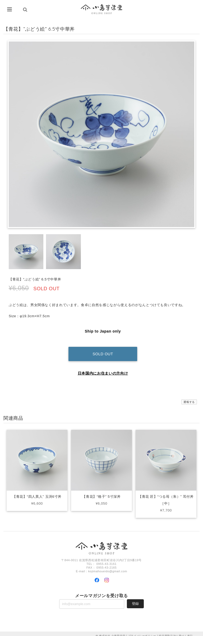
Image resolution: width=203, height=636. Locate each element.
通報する (189, 397)
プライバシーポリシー (142, 631)
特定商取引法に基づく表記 (176, 631)
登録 (135, 599)
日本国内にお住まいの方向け (103, 369)
